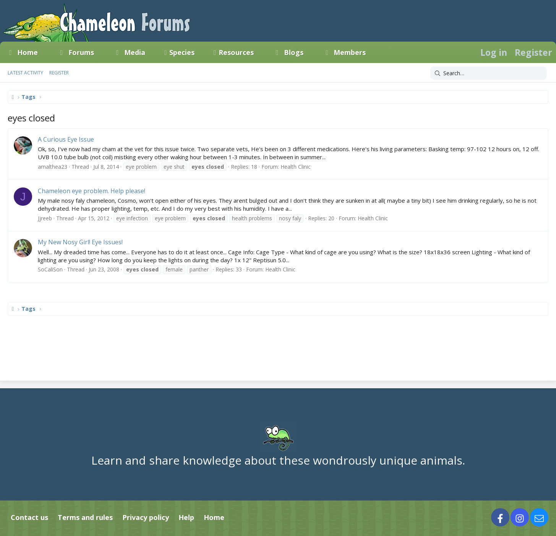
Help (186, 517)
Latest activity (25, 72)
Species (182, 52)
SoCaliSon (50, 269)
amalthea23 (52, 166)
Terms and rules (85, 517)
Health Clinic (295, 166)
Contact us (29, 517)
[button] (45, 52)
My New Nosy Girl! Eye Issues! (80, 242)
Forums (81, 52)
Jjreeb (45, 218)
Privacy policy (145, 517)
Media (134, 52)
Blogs (293, 52)
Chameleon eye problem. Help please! (91, 191)
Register (59, 72)
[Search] (488, 73)
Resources (236, 52)
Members (350, 52)
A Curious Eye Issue (66, 139)
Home (27, 52)
